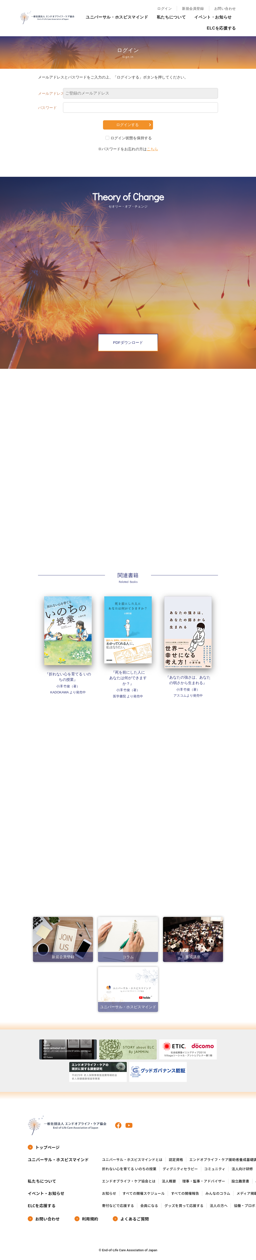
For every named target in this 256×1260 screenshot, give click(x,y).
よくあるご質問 (134, 1219)
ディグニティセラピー (180, 1168)
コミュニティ (215, 1168)
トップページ (47, 1147)
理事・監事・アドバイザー (203, 1181)
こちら (152, 149)
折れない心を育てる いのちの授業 (129, 1168)
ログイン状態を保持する (131, 138)
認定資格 (176, 1159)
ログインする (127, 125)
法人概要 (169, 1181)
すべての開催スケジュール (143, 1193)
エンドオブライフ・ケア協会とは (129, 1181)
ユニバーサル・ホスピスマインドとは (132, 1159)
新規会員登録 (193, 9)
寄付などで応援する (118, 1205)
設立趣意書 (240, 1181)
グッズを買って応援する (184, 1205)
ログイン (164, 9)
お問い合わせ (225, 9)
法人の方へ (219, 1205)
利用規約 (90, 1219)
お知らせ (109, 1193)
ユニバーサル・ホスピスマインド (117, 17)
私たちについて (171, 17)
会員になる (149, 1205)
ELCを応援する (221, 28)
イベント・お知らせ (213, 17)
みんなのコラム (217, 1193)
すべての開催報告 (185, 1193)
